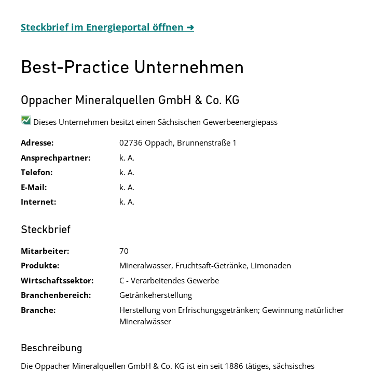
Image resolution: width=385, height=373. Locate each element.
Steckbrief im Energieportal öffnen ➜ (107, 27)
